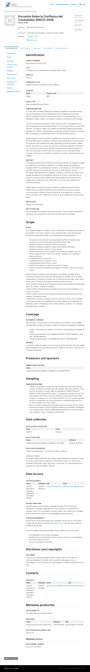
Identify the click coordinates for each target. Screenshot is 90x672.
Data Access (11, 78)
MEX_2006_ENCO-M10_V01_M (29, 11)
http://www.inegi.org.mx (54, 486)
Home (52, 4)
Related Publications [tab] (61, 48)
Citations (74, 4)
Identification (11, 53)
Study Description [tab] (11, 48)
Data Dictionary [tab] (25, 48)
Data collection (12, 74)
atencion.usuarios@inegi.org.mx (73, 486)
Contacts (10, 88)
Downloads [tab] (36, 48)
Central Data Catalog (14, 11)
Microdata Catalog (62, 4)
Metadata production (14, 92)
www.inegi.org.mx (56, 523)
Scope (9, 57)
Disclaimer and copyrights (12, 83)
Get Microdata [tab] (47, 48)
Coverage (10, 61)
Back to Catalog (11, 658)
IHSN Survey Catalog (11, 668)
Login (82, 4)
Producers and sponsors (12, 66)
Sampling (10, 71)
